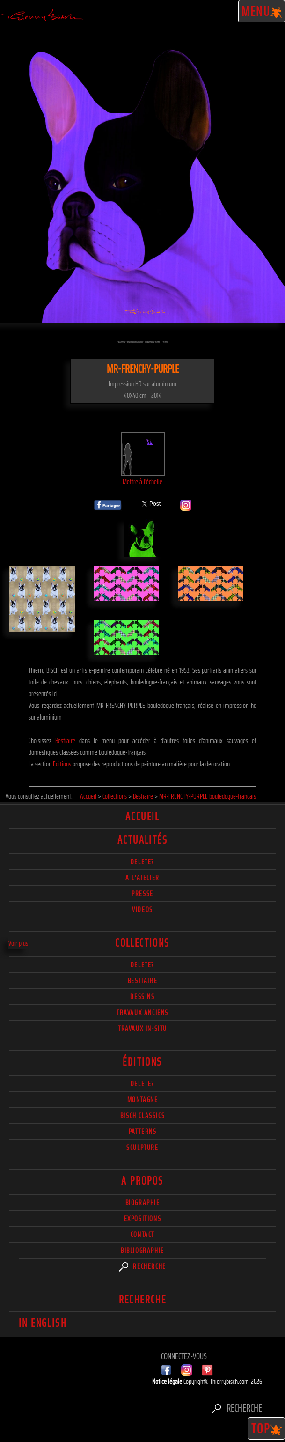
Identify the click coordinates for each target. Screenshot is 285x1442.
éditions (142, 1062)
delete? (142, 862)
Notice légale (167, 1381)
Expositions (142, 1218)
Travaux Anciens (142, 1012)
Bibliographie (142, 1250)
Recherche (142, 1266)
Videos (142, 909)
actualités (142, 840)
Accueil (142, 816)
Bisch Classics (142, 1115)
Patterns (143, 1131)
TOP (266, 1428)
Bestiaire (65, 740)
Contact (142, 1234)
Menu (261, 11)
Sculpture (142, 1147)
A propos (142, 1181)
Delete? (142, 1083)
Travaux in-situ (142, 1028)
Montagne (142, 1099)
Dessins (142, 996)
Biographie (142, 1202)
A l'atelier (142, 877)
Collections (142, 943)
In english (42, 1323)
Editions (62, 764)
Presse (142, 893)
